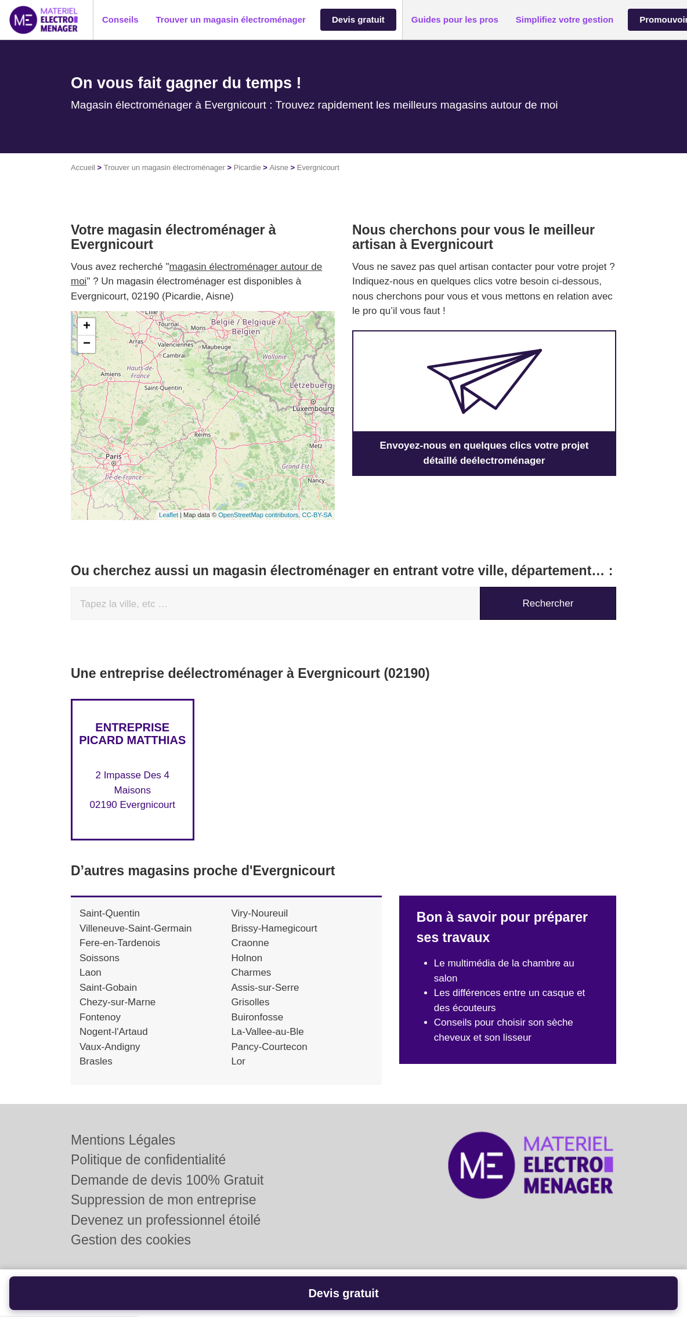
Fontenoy (100, 1017)
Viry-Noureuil (259, 913)
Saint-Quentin (109, 913)
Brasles (96, 1061)
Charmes (251, 972)
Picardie (247, 167)
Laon (90, 972)
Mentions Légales (123, 1140)
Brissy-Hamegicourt (274, 928)
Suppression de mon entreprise (163, 1199)
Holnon (246, 958)
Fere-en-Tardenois (119, 942)
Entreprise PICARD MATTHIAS (132, 733)
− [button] (87, 344)
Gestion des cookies (131, 1239)
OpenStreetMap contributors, (260, 514)
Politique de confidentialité (148, 1159)
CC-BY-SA (317, 514)
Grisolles (250, 1002)
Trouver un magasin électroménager (164, 167)
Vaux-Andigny (109, 1046)
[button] (120, 20)
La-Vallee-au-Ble (267, 1031)
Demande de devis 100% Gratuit (167, 1180)
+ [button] (87, 326)
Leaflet (168, 514)
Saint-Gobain (108, 987)
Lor (238, 1061)
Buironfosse (257, 1017)
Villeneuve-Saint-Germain (135, 928)
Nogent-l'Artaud (113, 1031)
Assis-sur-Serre (265, 987)
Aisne (278, 167)
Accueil (83, 167)
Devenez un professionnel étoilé (166, 1220)
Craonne (250, 942)
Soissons (99, 958)
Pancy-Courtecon (269, 1046)
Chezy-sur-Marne (117, 1002)
